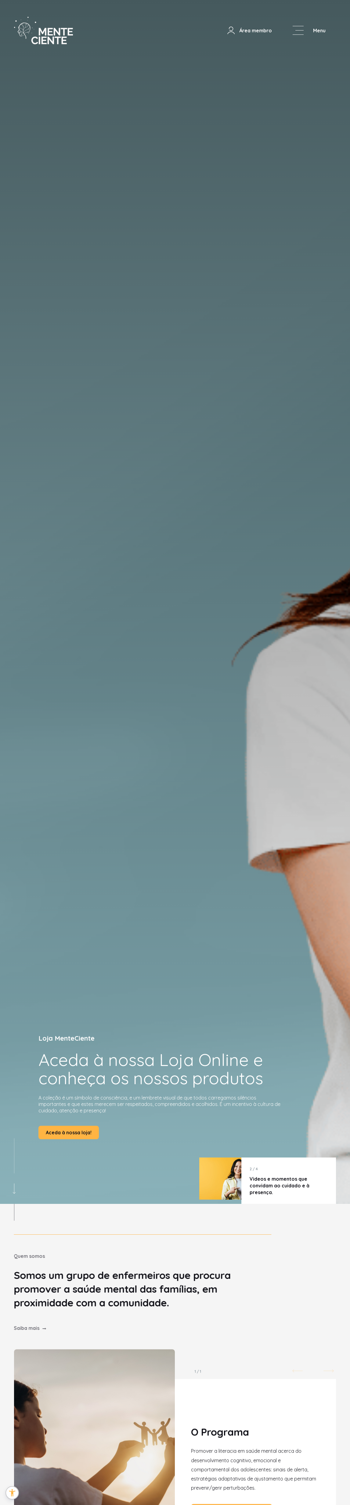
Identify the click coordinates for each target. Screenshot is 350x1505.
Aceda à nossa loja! (69, 1132)
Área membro (249, 30)
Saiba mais (18, 1328)
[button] (12, 1493)
